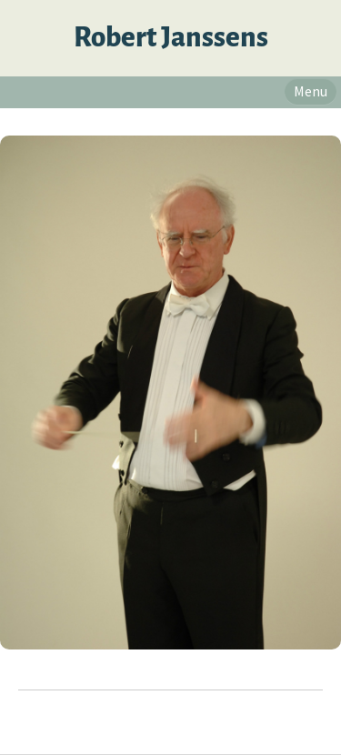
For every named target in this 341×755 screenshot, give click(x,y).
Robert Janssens (171, 38)
